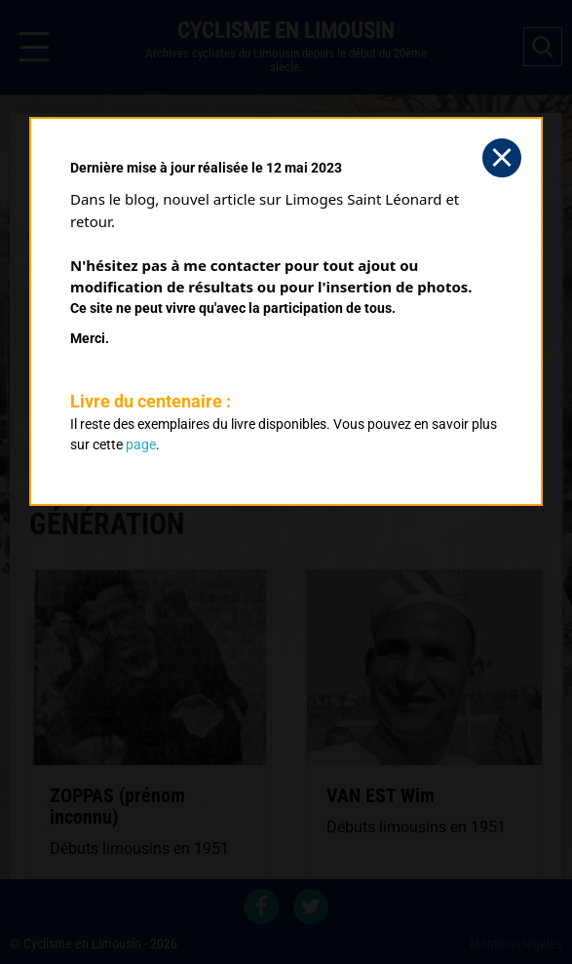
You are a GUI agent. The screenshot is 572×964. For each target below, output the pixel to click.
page (141, 444)
